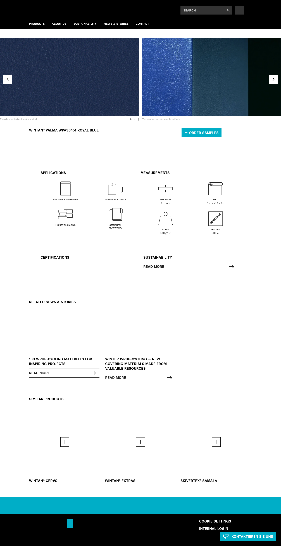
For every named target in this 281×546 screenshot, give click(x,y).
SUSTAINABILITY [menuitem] (85, 23)
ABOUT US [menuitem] (59, 23)
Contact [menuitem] (142, 23)
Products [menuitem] (37, 23)
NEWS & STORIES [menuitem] (116, 23)
